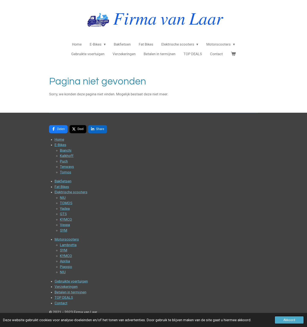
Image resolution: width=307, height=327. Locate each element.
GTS (63, 214)
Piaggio (66, 267)
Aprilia (65, 261)
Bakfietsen (63, 181)
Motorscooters (67, 239)
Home (59, 139)
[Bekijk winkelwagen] (233, 54)
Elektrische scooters (71, 192)
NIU (63, 197)
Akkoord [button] (289, 320)
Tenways (67, 166)
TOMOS (66, 203)
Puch (64, 161)
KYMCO (66, 219)
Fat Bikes (62, 187)
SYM (63, 230)
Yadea (65, 208)
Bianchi (65, 150)
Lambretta (68, 245)
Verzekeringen (66, 286)
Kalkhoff (67, 156)
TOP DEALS (64, 297)
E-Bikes (60, 145)
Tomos (65, 172)
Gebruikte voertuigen (71, 281)
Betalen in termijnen (70, 292)
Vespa (65, 225)
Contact (61, 303)
